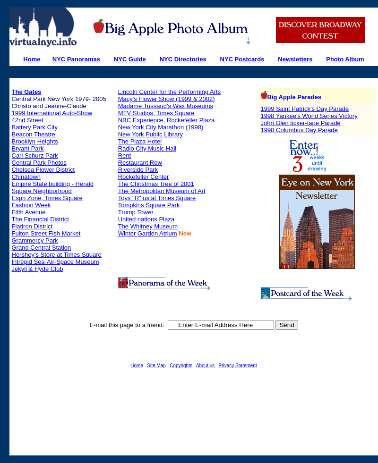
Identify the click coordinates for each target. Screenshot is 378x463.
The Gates (27, 91)
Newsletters (295, 59)
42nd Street (27, 120)
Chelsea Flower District (43, 169)
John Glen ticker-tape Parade (301, 122)
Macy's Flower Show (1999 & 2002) (166, 98)
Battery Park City (35, 127)
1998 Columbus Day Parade (299, 130)
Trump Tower (136, 212)
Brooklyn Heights (35, 141)
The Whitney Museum (148, 226)
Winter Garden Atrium (147, 233)
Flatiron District (32, 226)
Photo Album (345, 59)
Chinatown (26, 176)
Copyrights (181, 365)
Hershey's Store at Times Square (57, 254)
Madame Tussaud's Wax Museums (165, 105)
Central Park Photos (39, 162)
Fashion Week (31, 205)
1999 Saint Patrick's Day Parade (305, 108)
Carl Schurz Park (35, 155)
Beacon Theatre (33, 134)
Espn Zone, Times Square (47, 198)
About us (205, 365)
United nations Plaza (146, 219)
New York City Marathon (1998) (161, 127)
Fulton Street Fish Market (46, 233)
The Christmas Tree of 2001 (156, 183)
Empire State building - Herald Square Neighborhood (53, 187)
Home (136, 365)
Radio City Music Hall (147, 148)
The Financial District (40, 219)
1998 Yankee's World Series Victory (309, 115)
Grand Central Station (41, 247)
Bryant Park (28, 148)
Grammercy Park (35, 240)
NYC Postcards (242, 59)
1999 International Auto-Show (52, 113)
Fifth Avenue (29, 212)
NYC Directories (183, 59)
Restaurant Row (140, 162)
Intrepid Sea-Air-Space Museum (55, 261)
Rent (124, 155)
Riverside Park (138, 169)
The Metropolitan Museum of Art (162, 190)
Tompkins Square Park (149, 205)
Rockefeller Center (143, 176)
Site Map (156, 365)
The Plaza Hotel (140, 141)
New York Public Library (150, 134)
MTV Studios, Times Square (156, 113)
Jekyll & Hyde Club (37, 268)
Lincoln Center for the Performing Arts (169, 91)
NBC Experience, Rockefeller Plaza (166, 120)
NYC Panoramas (76, 59)
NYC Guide (130, 59)
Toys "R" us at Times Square (157, 198)
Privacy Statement (238, 365)
